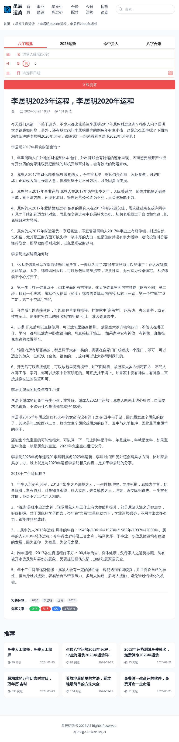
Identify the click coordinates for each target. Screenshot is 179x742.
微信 (34, 609)
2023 (72, 600)
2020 (35, 600)
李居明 (48, 600)
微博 (45, 609)
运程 (60, 600)
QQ (56, 609)
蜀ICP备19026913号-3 (89, 732)
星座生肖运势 (25, 23)
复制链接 (69, 609)
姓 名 (13, 54)
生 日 (13, 72)
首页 (7, 23)
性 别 (13, 63)
